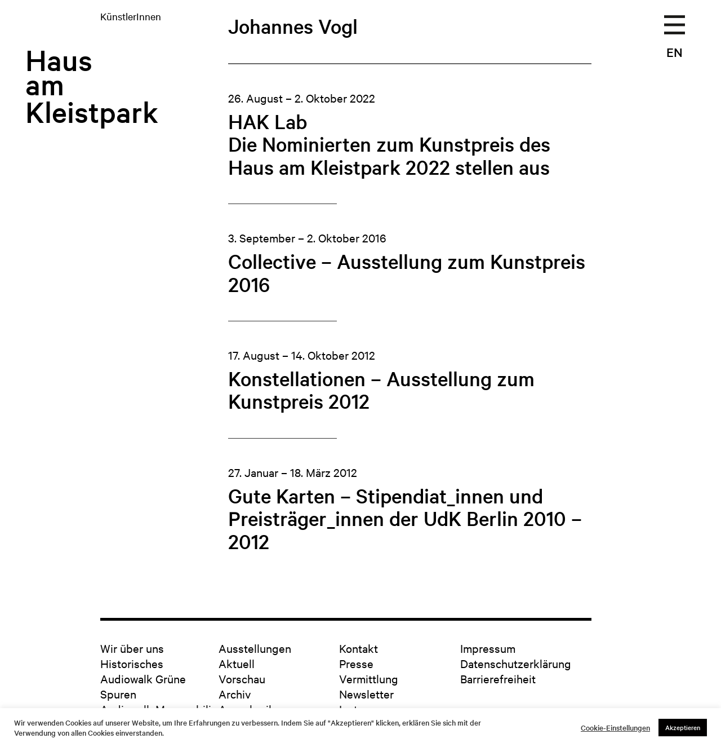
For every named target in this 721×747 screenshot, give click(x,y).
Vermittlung (368, 678)
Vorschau (242, 678)
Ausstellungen (255, 648)
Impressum (487, 648)
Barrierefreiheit (498, 678)
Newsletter (366, 693)
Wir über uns (132, 648)
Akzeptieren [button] (682, 727)
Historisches (131, 663)
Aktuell (237, 663)
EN (674, 52)
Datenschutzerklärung (515, 663)
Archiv (235, 693)
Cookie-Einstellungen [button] (615, 728)
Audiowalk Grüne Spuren (143, 686)
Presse (356, 663)
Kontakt (358, 648)
